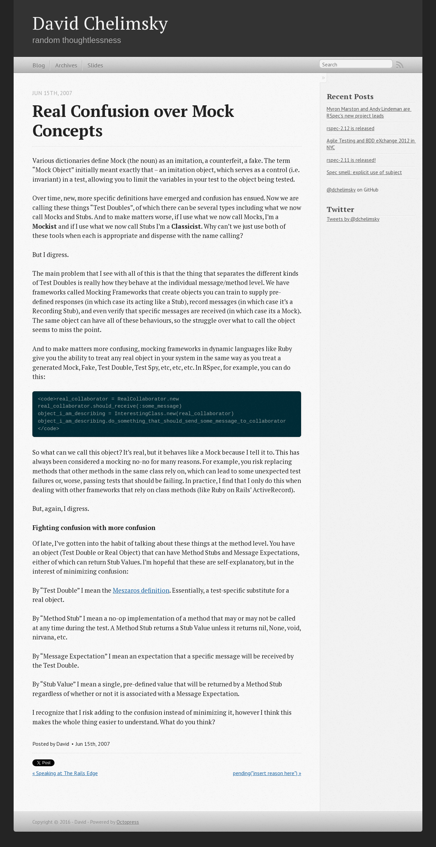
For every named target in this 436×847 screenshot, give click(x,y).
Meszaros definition (141, 590)
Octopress (127, 822)
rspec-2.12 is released (350, 128)
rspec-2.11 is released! (351, 160)
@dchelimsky (341, 189)
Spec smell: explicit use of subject (364, 172)
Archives (66, 65)
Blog (38, 65)
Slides (95, 65)
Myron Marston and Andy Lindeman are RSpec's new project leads (369, 112)
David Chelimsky (100, 23)
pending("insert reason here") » (267, 773)
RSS (400, 65)
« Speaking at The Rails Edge (65, 773)
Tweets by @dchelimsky (353, 219)
